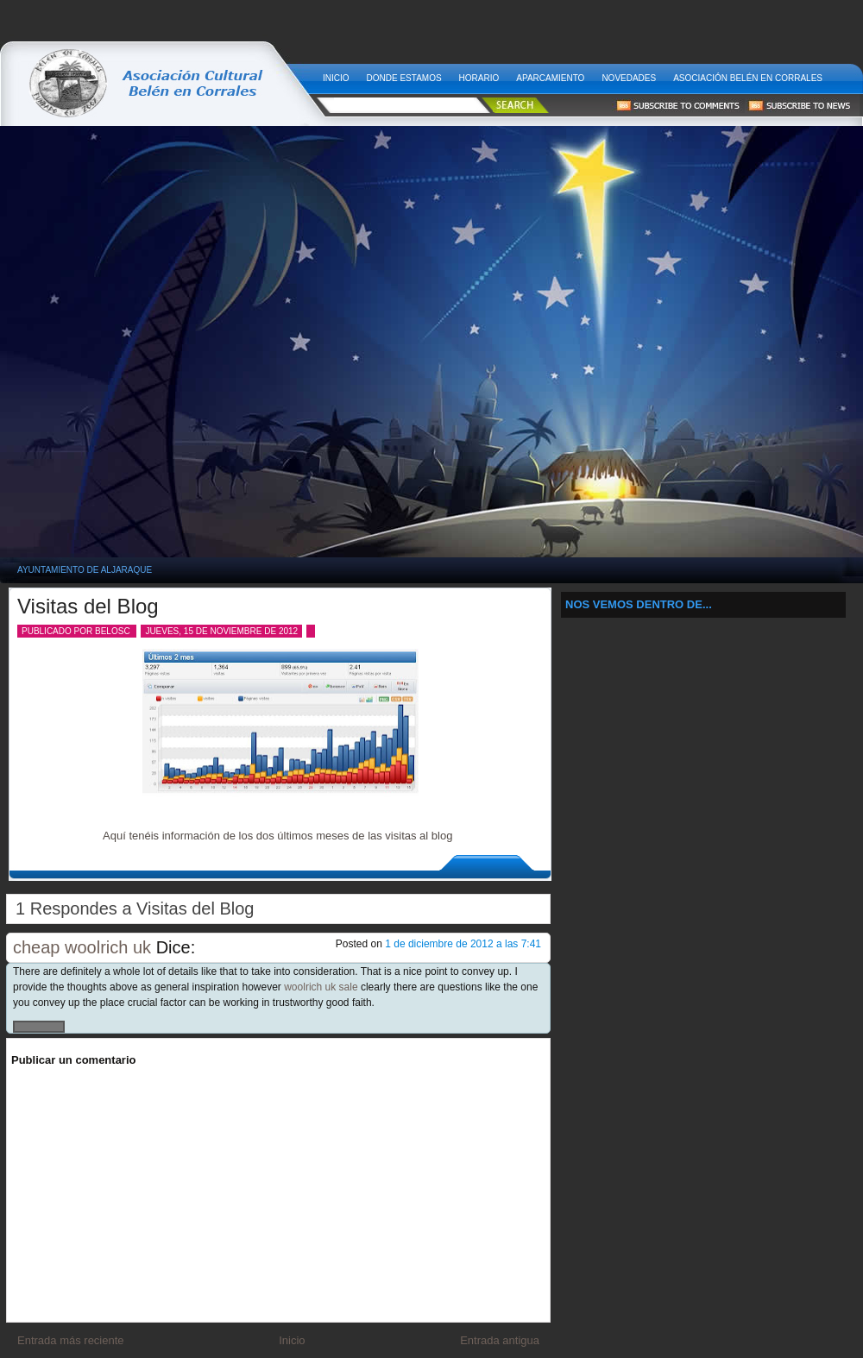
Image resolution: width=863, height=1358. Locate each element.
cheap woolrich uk (82, 947)
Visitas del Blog (88, 606)
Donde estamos (404, 78)
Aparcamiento (550, 78)
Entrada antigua (499, 1340)
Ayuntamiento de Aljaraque (84, 570)
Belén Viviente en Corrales (161, 73)
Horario (479, 78)
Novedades (629, 78)
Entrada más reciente (70, 1340)
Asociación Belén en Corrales (747, 78)
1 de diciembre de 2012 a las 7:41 (463, 944)
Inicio (336, 78)
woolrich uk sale (320, 987)
